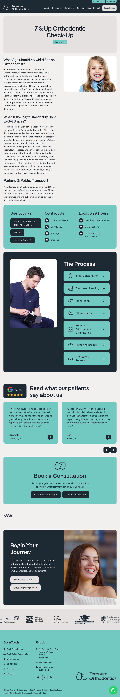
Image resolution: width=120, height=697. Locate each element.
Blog (89, 8)
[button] (47, 8)
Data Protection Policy (38, 690)
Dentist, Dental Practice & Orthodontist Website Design (24, 693)
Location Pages (56, 690)
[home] (16, 8)
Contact (96, 8)
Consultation (109, 8)
